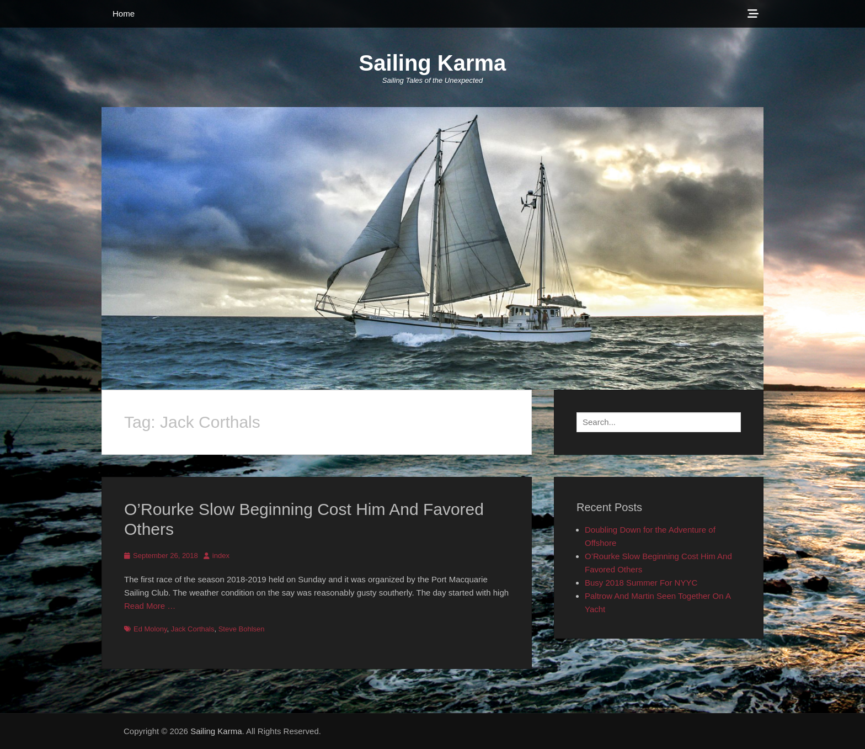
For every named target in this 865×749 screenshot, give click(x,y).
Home (124, 13)
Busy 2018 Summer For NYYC (641, 582)
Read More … (149, 605)
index (220, 555)
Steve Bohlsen (241, 629)
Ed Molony (150, 629)
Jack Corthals (193, 629)
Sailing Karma (432, 63)
